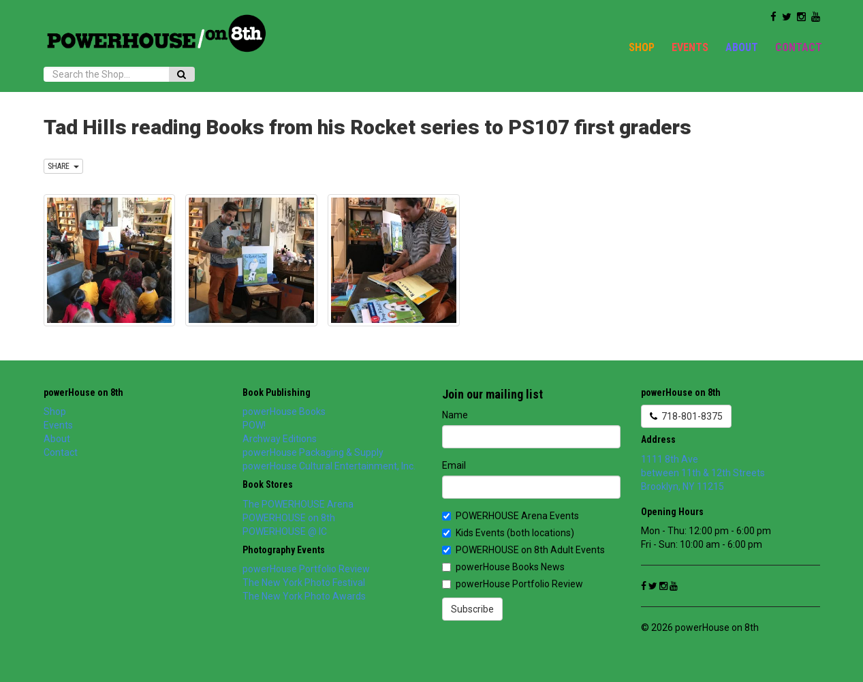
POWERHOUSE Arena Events (510, 515)
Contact (798, 47)
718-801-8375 (686, 416)
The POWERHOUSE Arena (298, 504)
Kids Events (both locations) (508, 532)
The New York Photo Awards (304, 596)
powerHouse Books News (503, 566)
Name (455, 414)
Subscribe (472, 609)
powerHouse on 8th (83, 392)
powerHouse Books (284, 411)
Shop (642, 47)
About (741, 47)
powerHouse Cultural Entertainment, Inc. (328, 466)
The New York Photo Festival (303, 582)
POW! (254, 425)
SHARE (63, 166)
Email (454, 465)
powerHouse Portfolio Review (306, 568)
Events (690, 47)
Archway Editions (279, 438)
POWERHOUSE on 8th (288, 517)
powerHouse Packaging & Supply (312, 452)
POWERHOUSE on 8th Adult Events (523, 549)
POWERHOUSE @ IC (284, 531)
